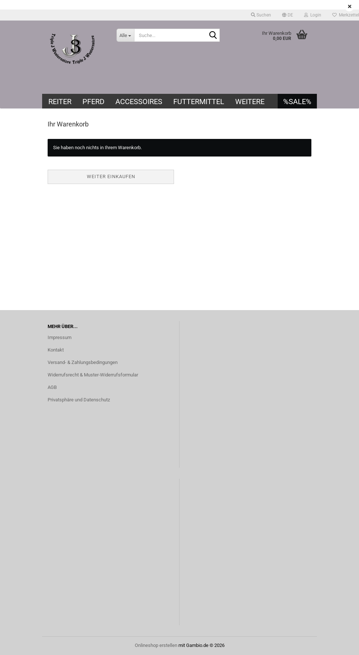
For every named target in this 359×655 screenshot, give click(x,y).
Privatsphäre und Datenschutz (79, 399)
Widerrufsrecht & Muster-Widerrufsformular (93, 375)
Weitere (249, 101)
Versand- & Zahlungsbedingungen (83, 362)
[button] (288, 15)
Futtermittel (198, 101)
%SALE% (297, 101)
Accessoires (138, 101)
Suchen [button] (261, 15)
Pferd (93, 101)
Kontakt (56, 350)
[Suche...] (125, 35)
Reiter (59, 101)
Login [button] (312, 15)
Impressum (59, 337)
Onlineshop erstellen (156, 645)
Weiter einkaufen (111, 176)
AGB (52, 387)
